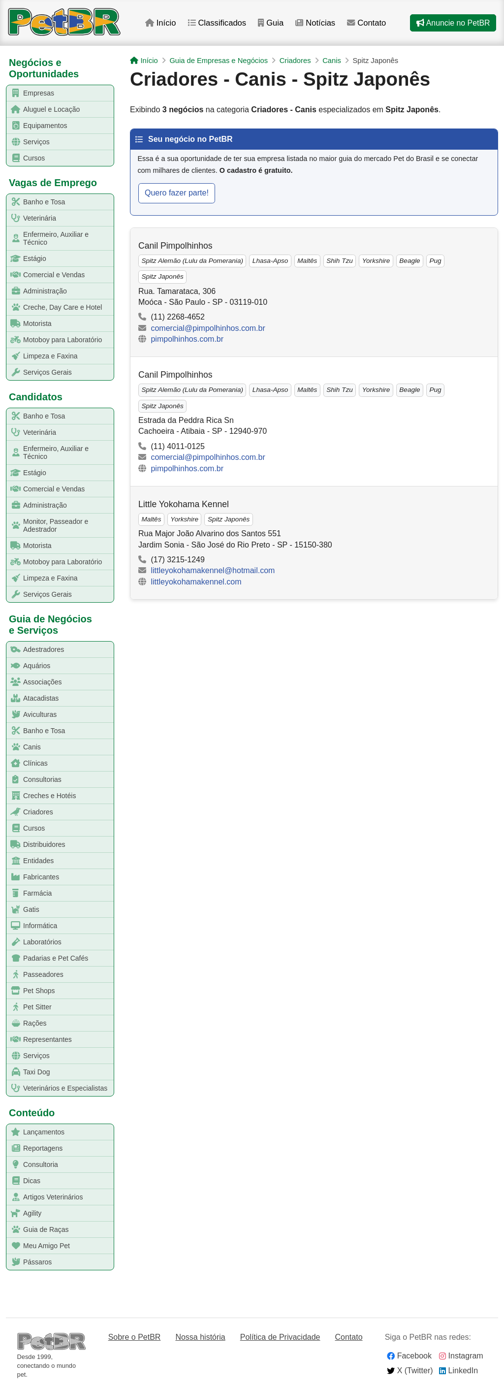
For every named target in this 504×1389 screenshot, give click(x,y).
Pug (435, 260)
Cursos (26, 158)
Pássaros (29, 1262)
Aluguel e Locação (43, 109)
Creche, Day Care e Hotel (54, 307)
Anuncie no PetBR (453, 24)
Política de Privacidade (280, 1337)
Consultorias (34, 779)
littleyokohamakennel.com (196, 582)
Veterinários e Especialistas (57, 1088)
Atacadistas (33, 698)
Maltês (307, 260)
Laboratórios (34, 942)
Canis (24, 747)
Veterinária (31, 218)
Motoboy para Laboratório (54, 340)
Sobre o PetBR (134, 1337)
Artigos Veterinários (45, 1197)
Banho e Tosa (36, 202)
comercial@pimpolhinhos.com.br (208, 328)
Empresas (30, 93)
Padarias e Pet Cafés (47, 958)
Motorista (29, 324)
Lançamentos (35, 1132)
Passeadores (35, 974)
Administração (37, 291)
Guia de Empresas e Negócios (218, 61)
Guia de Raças (38, 1230)
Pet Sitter (29, 1007)
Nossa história (200, 1337)
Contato (372, 24)
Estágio (26, 259)
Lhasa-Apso (270, 260)
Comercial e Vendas (46, 275)
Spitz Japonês (162, 276)
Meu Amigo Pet (38, 1246)
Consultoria (32, 1165)
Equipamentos (37, 126)
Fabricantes (33, 877)
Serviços (28, 142)
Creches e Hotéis (41, 796)
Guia (274, 24)
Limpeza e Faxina (42, 356)
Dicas (23, 1181)
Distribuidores (36, 844)
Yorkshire (376, 260)
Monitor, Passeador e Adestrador (47, 525)
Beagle (409, 260)
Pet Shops (31, 991)
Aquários (28, 666)
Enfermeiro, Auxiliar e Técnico (48, 238)
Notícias (319, 24)
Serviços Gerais (39, 372)
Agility (24, 1213)
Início (163, 24)
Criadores (30, 812)
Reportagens (35, 1148)
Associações (34, 682)
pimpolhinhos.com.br (187, 339)
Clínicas (27, 763)
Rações (26, 1023)
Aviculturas (32, 715)
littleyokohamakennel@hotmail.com (213, 570)
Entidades (30, 861)
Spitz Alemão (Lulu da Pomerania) (192, 260)
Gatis (23, 909)
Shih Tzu (339, 260)
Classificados (220, 24)
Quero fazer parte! (177, 193)
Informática (32, 926)
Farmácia (29, 893)
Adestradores (35, 650)
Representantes (39, 1039)
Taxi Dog (28, 1072)
